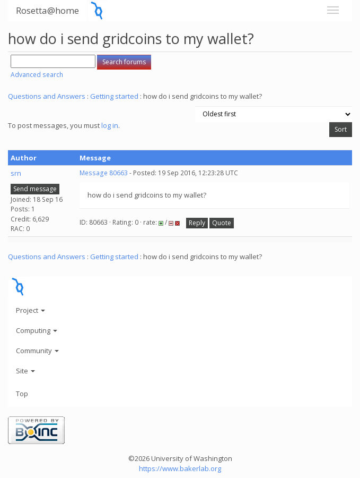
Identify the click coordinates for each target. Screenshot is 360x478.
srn (16, 173)
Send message (35, 188)
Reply (197, 222)
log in (109, 125)
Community (37, 350)
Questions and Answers (46, 96)
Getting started (114, 96)
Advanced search (37, 74)
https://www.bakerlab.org (180, 468)
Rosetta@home (47, 10)
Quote (221, 222)
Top (22, 393)
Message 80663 (104, 172)
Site (25, 370)
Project (30, 310)
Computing (36, 330)
